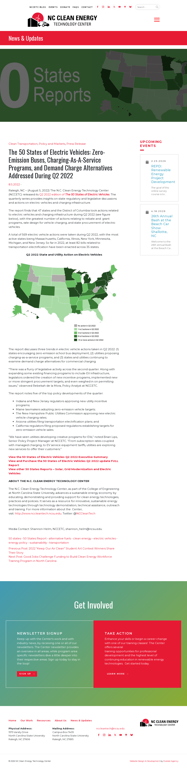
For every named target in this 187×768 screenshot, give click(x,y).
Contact (87, 7)
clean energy (82, 538)
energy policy (18, 542)
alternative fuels (60, 538)
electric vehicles (105, 538)
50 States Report (35, 538)
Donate (65, 7)
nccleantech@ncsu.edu (110, 728)
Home (12, 720)
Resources (44, 720)
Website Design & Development (145, 761)
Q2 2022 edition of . (74, 194)
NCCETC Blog (38, 7)
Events (53, 7)
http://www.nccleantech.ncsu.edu (38, 513)
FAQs (76, 7)
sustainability (38, 542)
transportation (59, 542)
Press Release (76, 143)
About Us (60, 720)
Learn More (116, 674)
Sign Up (25, 674)
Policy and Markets (52, 143)
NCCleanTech (85, 513)
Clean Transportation (23, 143)
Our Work (26, 720)
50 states (15, 538)
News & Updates (81, 720)
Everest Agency (170, 761)
